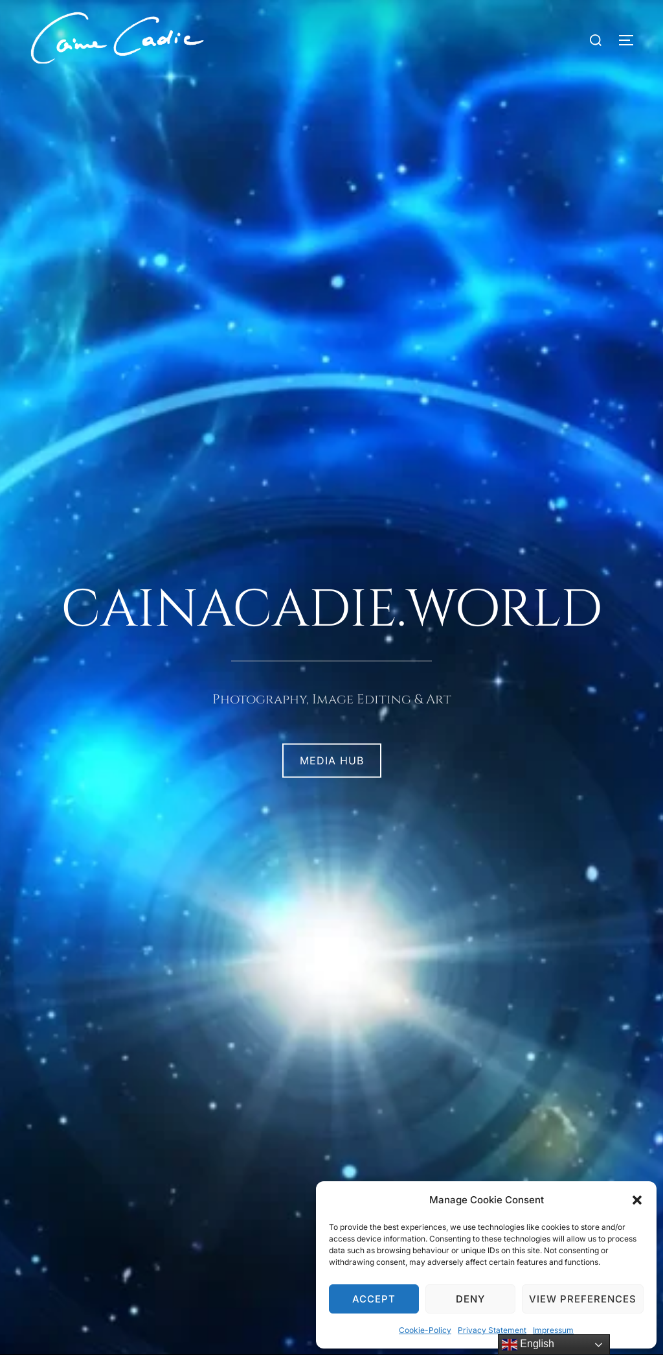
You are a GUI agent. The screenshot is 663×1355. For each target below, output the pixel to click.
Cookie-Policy (425, 1330)
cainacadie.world (332, 610)
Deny (470, 1299)
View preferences (582, 1299)
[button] (637, 1200)
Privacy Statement (492, 1330)
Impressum (553, 1330)
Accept (374, 1299)
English (528, 1344)
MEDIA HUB (332, 760)
